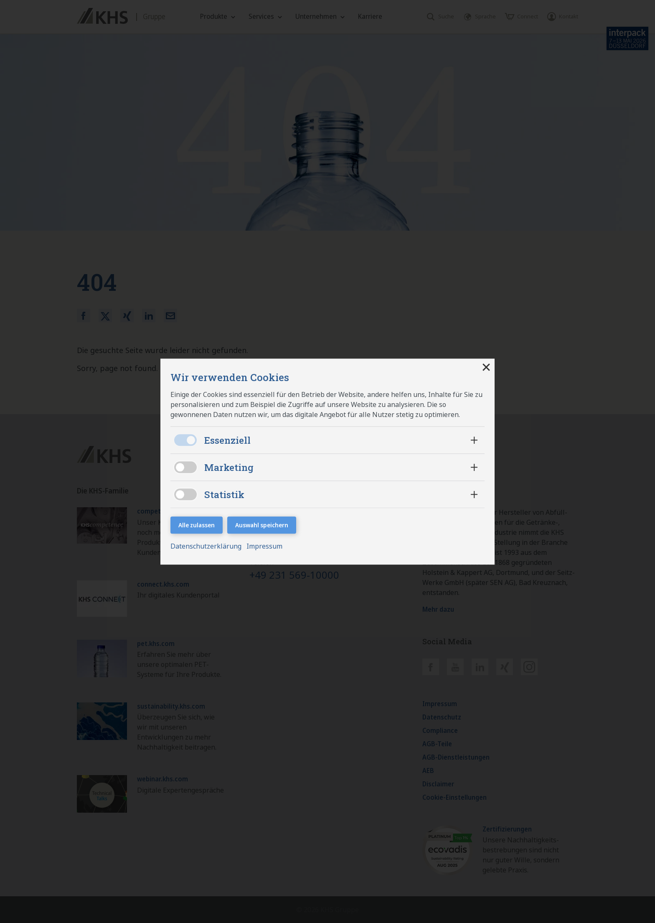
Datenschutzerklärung (206, 546)
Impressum (264, 546)
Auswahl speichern (261, 525)
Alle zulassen (196, 525)
